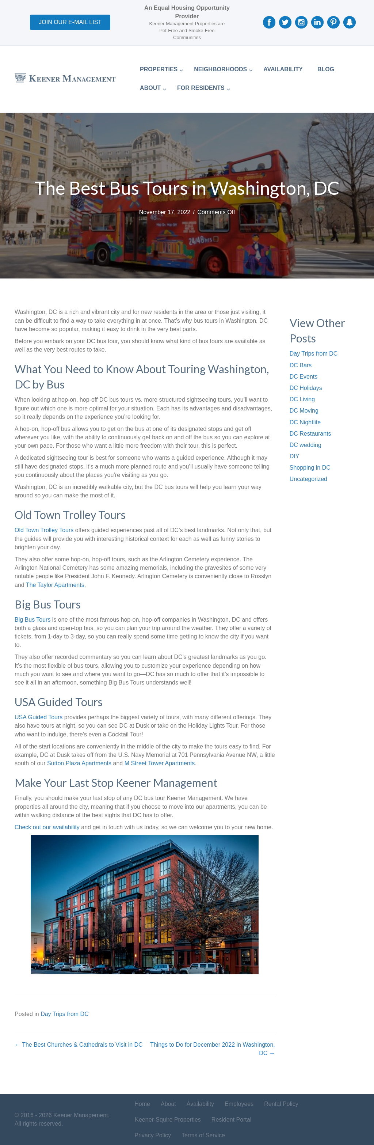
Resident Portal (231, 1119)
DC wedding (305, 445)
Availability (200, 1104)
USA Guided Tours (38, 717)
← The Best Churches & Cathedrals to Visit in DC (79, 1045)
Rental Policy (281, 1104)
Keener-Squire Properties (168, 1119)
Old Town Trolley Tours (44, 530)
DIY (294, 456)
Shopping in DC (310, 468)
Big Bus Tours (32, 620)
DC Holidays (306, 388)
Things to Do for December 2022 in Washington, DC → (212, 1049)
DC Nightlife (305, 422)
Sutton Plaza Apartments (79, 763)
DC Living (302, 399)
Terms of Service (203, 1135)
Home (142, 1104)
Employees (239, 1104)
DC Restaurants (310, 434)
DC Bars (301, 365)
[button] (70, 22)
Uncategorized (308, 479)
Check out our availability (47, 827)
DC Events (303, 377)
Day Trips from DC (65, 1014)
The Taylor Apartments (55, 585)
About (168, 1104)
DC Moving (304, 410)
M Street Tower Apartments (160, 763)
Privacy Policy (152, 1135)
